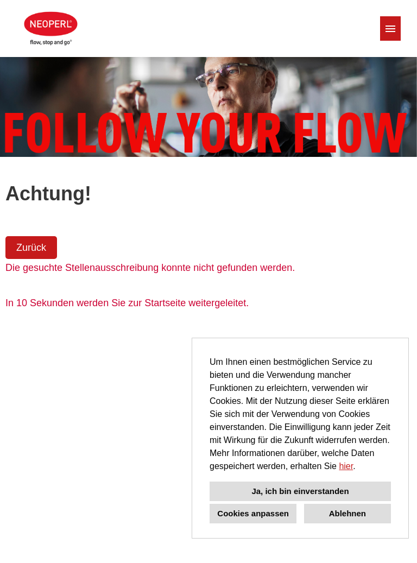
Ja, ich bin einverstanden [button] (300, 491)
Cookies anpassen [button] (253, 513)
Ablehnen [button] (347, 513)
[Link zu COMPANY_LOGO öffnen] (50, 28)
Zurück (31, 247)
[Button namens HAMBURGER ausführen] (390, 28)
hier (346, 466)
